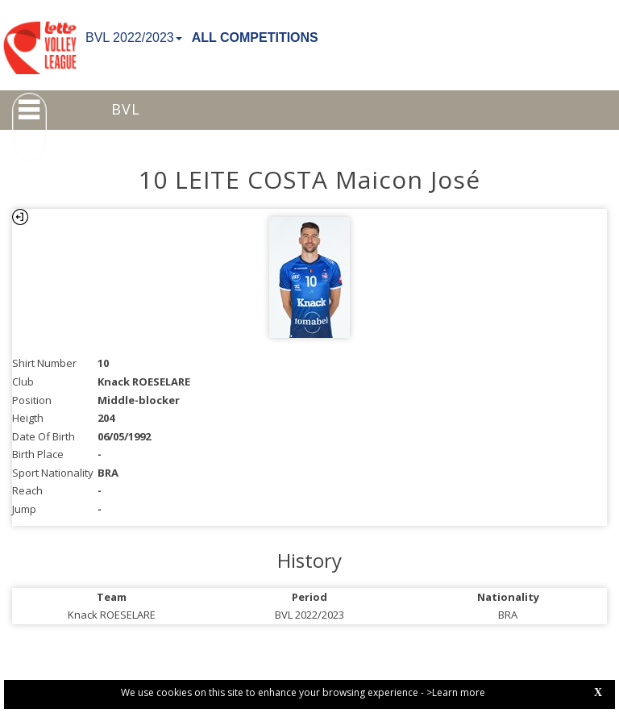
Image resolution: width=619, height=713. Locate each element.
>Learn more (455, 692)
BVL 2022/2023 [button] (133, 37)
